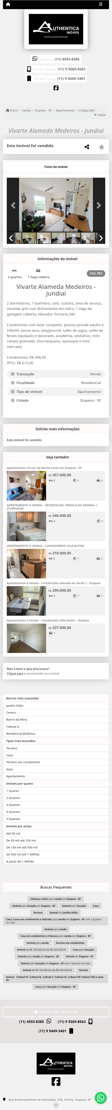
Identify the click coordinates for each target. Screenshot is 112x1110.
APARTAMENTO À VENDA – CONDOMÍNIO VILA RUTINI (45, 546)
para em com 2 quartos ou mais (55, 963)
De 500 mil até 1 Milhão (22, 854)
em (64, 912)
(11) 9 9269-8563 (72, 69)
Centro (11, 712)
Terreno (11, 748)
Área (9, 769)
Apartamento (65, 110)
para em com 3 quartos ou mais (53, 921)
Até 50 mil (13, 833)
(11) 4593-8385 (67, 59)
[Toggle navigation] (101, 4)
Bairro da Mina (16, 719)
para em (55, 899)
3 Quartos (13, 805)
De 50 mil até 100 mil (21, 840)
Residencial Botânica (20, 733)
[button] (14, 205)
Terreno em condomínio (23, 762)
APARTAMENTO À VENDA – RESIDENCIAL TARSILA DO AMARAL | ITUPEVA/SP (52, 506)
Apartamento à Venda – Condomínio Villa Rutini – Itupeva (48, 620)
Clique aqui (15, 673)
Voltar (100, 115)
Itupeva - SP (43, 110)
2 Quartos (13, 798)
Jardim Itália (14, 705)
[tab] (19, 167)
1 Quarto (12, 791)
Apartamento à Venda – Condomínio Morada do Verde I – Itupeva (53, 583)
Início (12, 110)
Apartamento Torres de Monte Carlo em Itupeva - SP (44, 468)
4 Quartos (13, 812)
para (74, 906)
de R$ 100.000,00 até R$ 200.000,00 (41, 949)
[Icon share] (56, 89)
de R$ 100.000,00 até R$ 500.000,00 (47, 970)
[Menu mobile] (8, 4)
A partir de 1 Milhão (20, 861)
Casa (9, 755)
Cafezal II (12, 726)
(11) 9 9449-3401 (71, 78)
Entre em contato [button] (55, 1012)
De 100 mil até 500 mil (22, 847)
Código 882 (87, 110)
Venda (26, 110)
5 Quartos (13, 819)
